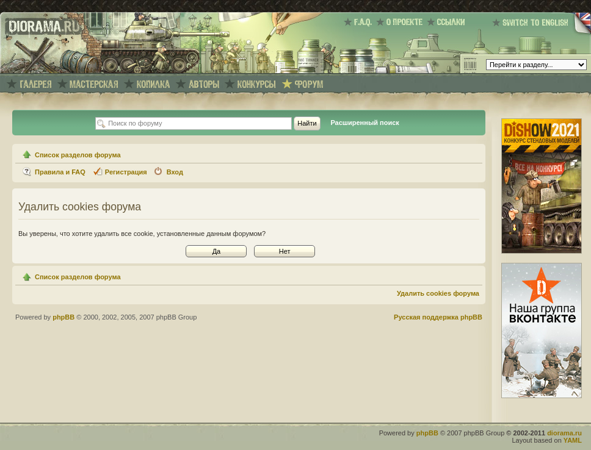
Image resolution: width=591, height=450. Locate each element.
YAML (573, 440)
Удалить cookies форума (438, 293)
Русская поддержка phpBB (438, 317)
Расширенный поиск (364, 122)
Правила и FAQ (60, 172)
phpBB (63, 317)
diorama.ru (564, 433)
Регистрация (126, 172)
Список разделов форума (78, 155)
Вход (175, 172)
